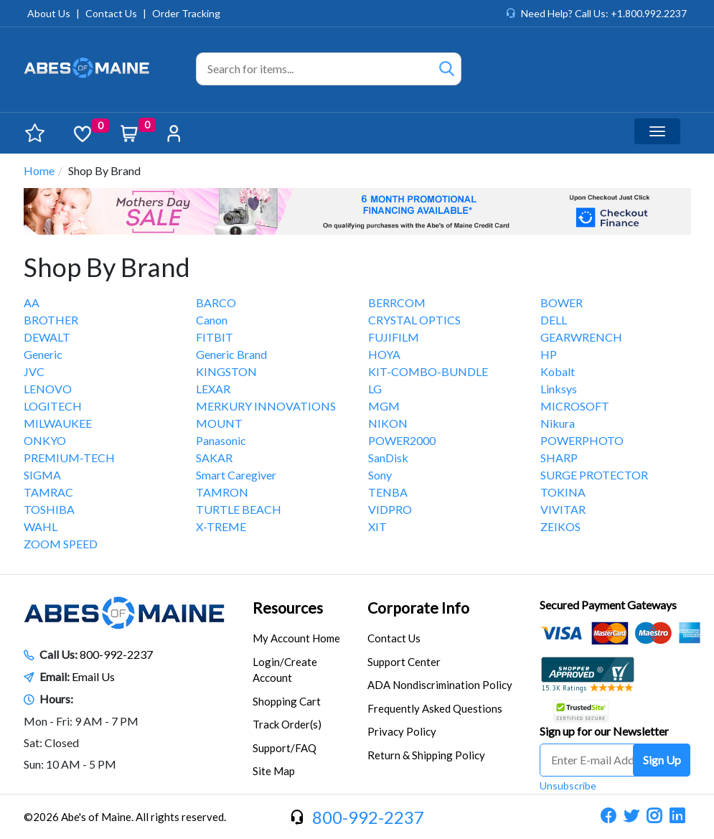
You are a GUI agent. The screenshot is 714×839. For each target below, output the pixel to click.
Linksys (558, 388)
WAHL (40, 526)
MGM (384, 406)
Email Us (93, 676)
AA (31, 302)
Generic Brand (231, 354)
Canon (211, 320)
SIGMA (42, 475)
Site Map (274, 770)
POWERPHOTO (582, 440)
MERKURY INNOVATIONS (266, 406)
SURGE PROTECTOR (594, 475)
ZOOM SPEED (61, 543)
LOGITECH (53, 406)
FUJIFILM (393, 337)
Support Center (404, 661)
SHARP (559, 457)
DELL (553, 320)
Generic (43, 354)
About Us (48, 13)
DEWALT (47, 337)
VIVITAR (563, 509)
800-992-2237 (116, 654)
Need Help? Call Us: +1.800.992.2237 (604, 13)
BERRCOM (397, 302)
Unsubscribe (568, 785)
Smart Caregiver (236, 475)
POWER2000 (402, 440)
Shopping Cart (287, 701)
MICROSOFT (574, 406)
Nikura (557, 423)
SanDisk (388, 457)
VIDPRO (390, 509)
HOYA (384, 354)
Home (39, 170)
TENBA (388, 492)
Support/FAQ (284, 747)
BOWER (561, 302)
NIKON (388, 423)
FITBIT (214, 337)
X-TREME (221, 526)
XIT (377, 526)
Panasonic (221, 440)
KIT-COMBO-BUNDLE (428, 371)
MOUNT (219, 423)
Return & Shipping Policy (426, 755)
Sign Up (662, 760)
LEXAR (213, 388)
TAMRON (222, 492)
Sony (380, 475)
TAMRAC (48, 492)
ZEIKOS (560, 526)
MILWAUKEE (58, 423)
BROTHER (51, 320)
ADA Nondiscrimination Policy (439, 684)
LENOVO (48, 388)
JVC (34, 371)
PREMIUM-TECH (69, 457)
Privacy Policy (401, 731)
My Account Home (296, 638)
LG (375, 388)
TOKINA (563, 492)
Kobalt (557, 371)
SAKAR (214, 457)
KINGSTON (226, 371)
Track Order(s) (287, 724)
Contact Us (111, 13)
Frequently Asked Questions (434, 708)
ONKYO (45, 440)
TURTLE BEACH (238, 509)
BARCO (216, 302)
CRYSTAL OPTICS (414, 320)
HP (548, 354)
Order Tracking (186, 13)
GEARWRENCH (581, 337)
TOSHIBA (49, 509)
